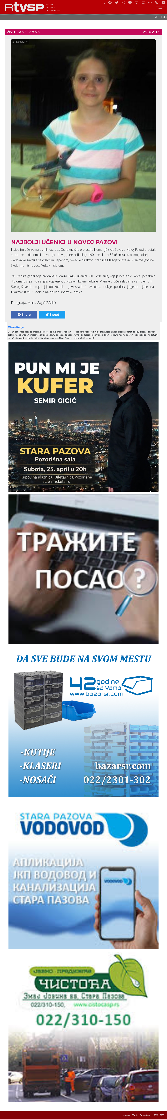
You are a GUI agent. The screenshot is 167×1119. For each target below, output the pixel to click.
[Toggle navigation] (160, 10)
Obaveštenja (16, 327)
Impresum (126, 1115)
